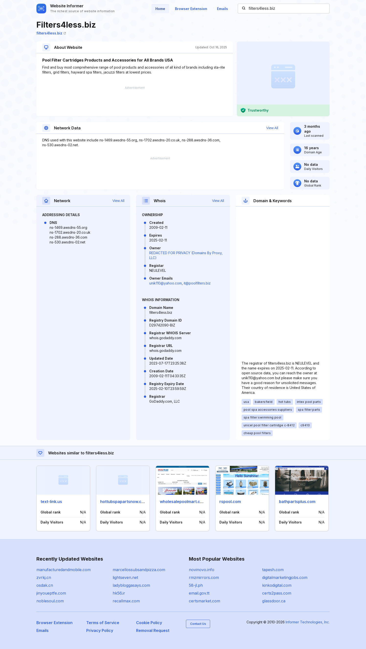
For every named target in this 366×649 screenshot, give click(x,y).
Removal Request (152, 630)
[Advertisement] (134, 101)
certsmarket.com (204, 600)
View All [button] (272, 128)
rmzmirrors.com (204, 577)
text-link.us (51, 501)
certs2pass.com (276, 593)
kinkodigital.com (276, 585)
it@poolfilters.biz (197, 283)
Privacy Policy (99, 630)
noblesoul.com (50, 600)
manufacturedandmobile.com (63, 569)
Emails (222, 9)
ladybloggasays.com (131, 585)
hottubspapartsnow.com (123, 501)
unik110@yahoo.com (165, 283)
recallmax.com (126, 600)
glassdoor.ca (273, 600)
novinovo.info (201, 569)
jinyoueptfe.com (51, 593)
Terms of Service (102, 622)
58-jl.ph (196, 585)
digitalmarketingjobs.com (284, 577)
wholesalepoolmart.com (183, 501)
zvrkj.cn (43, 577)
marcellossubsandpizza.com (139, 569)
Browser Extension (191, 9)
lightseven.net (125, 577)
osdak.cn (44, 585)
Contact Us (198, 624)
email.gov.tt (199, 593)
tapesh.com (273, 569)
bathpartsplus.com (297, 501)
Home (160, 9)
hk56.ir (119, 593)
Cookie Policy (149, 622)
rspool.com (230, 501)
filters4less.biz (51, 33)
